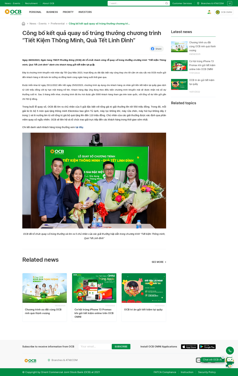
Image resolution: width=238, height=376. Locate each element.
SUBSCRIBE (121, 346)
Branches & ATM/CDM (63, 360)
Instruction (187, 372)
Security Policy (207, 372)
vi (230, 3)
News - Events (12, 3)
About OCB (48, 3)
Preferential (58, 23)
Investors (85, 12)
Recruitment (31, 3)
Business (52, 12)
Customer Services (182, 3)
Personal (35, 12)
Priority (68, 12)
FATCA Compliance (164, 372)
